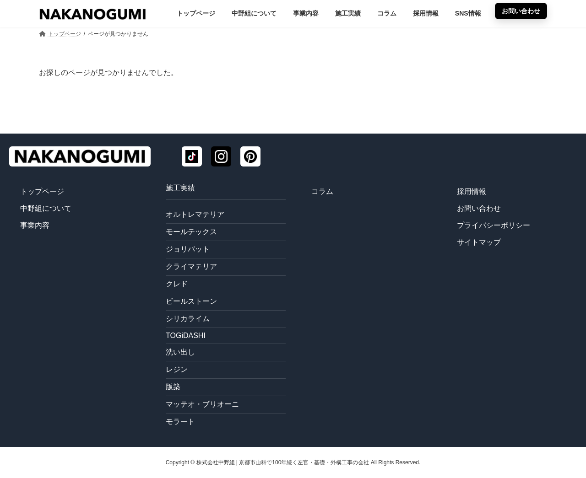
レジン (177, 369)
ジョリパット (188, 249)
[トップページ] (80, 156)
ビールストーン (191, 301)
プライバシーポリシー (493, 225)
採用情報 (471, 191)
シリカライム (188, 318)
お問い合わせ (479, 208)
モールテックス (191, 232)
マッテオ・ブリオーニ (202, 404)
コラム (322, 191)
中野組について (45, 208)
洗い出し (180, 352)
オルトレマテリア (195, 214)
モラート (180, 421)
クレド (177, 284)
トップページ (42, 191)
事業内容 (34, 225)
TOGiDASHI (186, 335)
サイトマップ (479, 242)
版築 (173, 387)
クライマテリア (191, 266)
